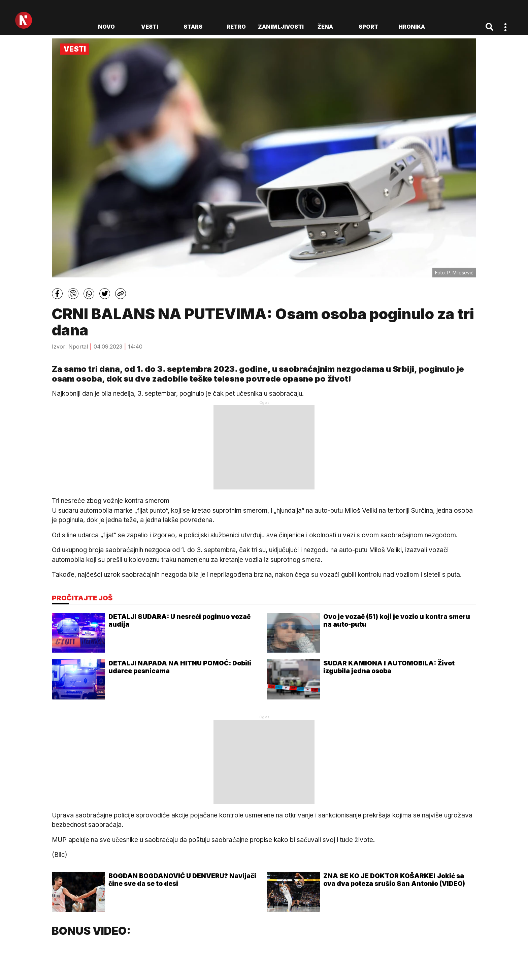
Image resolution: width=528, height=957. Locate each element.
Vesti (149, 26)
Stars (193, 26)
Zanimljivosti (281, 26)
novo (106, 26)
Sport (368, 26)
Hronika (412, 26)
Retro (236, 26)
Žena (325, 26)
